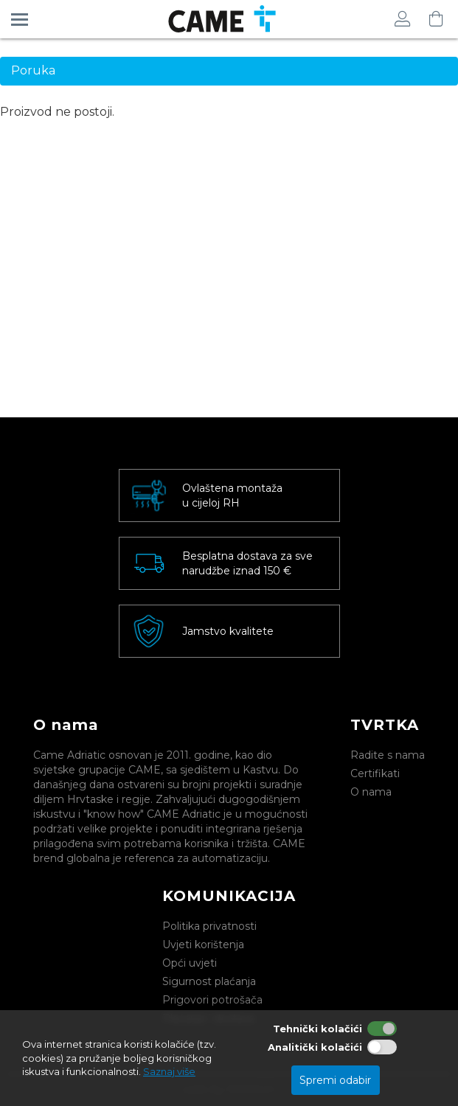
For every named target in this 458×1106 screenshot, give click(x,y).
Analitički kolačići (315, 1047)
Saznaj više (169, 1071)
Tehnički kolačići (317, 1028)
